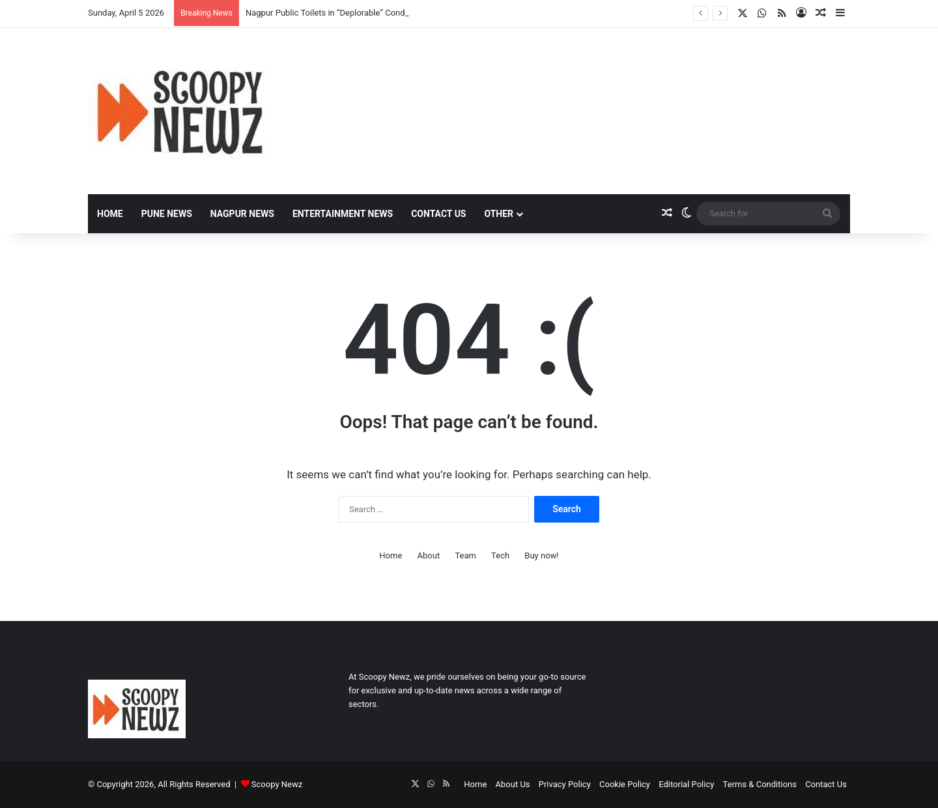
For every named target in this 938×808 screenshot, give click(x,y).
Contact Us (438, 214)
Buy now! (541, 555)
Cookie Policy (624, 784)
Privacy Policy (565, 784)
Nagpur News (242, 214)
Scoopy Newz (276, 784)
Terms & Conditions (760, 784)
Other (498, 214)
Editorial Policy (686, 784)
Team (465, 555)
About (429, 555)
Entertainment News (342, 214)
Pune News (166, 214)
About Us (513, 784)
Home (110, 214)
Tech (500, 555)
